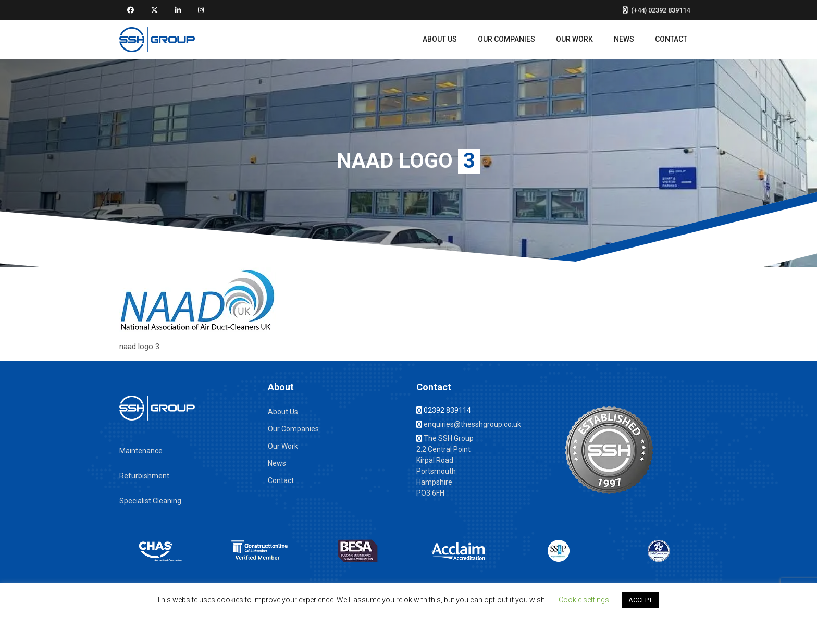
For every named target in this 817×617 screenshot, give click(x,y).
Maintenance (141, 451)
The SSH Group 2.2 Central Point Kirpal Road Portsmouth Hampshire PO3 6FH (445, 465)
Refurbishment (144, 476)
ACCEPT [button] (640, 600)
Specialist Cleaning (150, 501)
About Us (440, 39)
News (624, 39)
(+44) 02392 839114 (656, 10)
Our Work (574, 39)
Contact (671, 39)
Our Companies (506, 39)
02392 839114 (443, 410)
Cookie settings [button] (584, 600)
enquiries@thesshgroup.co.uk (468, 424)
